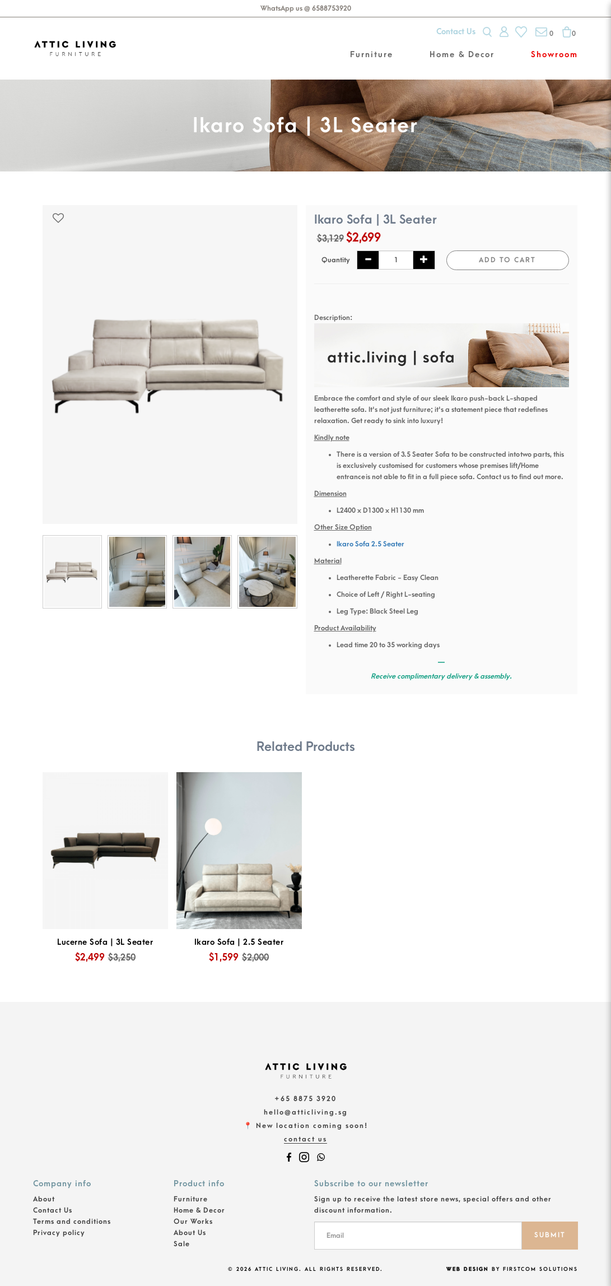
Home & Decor (199, 1210)
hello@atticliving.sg (306, 1112)
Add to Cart (507, 260)
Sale (182, 1244)
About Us (190, 1233)
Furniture (191, 1199)
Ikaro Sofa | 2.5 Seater (239, 942)
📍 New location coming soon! (306, 1126)
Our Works (193, 1221)
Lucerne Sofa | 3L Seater (105, 942)
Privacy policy (59, 1233)
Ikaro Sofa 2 (356, 544)
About (44, 1199)
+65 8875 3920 (305, 1099)
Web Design (467, 1269)
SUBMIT (550, 1235)
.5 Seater (389, 544)
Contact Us (455, 31)
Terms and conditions (72, 1221)
